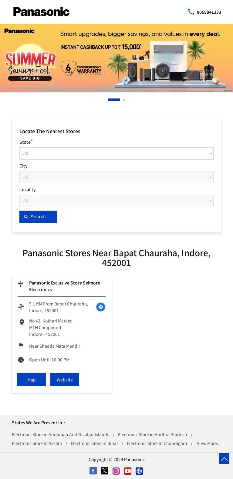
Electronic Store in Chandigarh (157, 443)
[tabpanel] (116, 58)
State (26, 141)
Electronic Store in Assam (37, 443)
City (23, 165)
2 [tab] (124, 99)
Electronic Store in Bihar (94, 443)
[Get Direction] (101, 307)
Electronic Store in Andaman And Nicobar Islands (60, 434)
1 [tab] (109, 99)
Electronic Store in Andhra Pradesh (152, 434)
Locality (27, 189)
